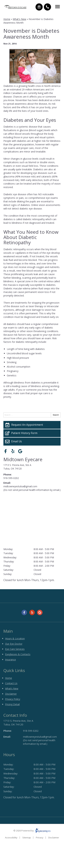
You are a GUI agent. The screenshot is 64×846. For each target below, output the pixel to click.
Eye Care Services (15, 649)
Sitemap (26, 837)
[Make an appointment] (39, 7)
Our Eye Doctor (13, 643)
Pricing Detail (12, 704)
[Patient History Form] (32, 433)
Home (6, 19)
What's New (19, 19)
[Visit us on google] (20, 451)
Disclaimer (11, 693)
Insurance (10, 659)
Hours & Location (15, 638)
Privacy (39, 837)
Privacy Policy (12, 699)
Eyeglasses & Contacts (17, 654)
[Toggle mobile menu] (57, 7)
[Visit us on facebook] (5, 451)
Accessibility (11, 837)
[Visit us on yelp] (13, 451)
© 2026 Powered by (32, 830)
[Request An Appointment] (32, 425)
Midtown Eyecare (22, 459)
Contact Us (11, 683)
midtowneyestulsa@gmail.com (20, 486)
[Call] (47, 7)
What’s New (11, 688)
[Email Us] (32, 441)
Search (56, 415)
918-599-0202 (11, 478)
